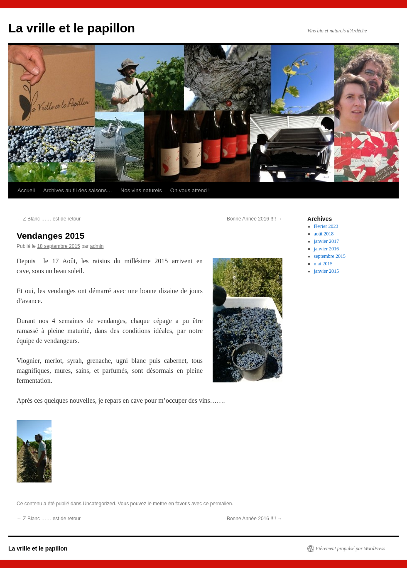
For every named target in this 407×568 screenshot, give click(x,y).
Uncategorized (99, 504)
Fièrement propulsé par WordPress (350, 548)
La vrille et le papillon (71, 28)
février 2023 (326, 226)
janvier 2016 (326, 249)
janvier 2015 (326, 271)
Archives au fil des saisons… (77, 190)
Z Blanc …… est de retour (49, 219)
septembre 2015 (330, 256)
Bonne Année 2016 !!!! (254, 219)
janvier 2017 (326, 241)
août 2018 (324, 234)
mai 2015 (323, 264)
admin (97, 246)
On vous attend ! (190, 190)
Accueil (26, 190)
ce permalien (218, 504)
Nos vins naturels (141, 190)
